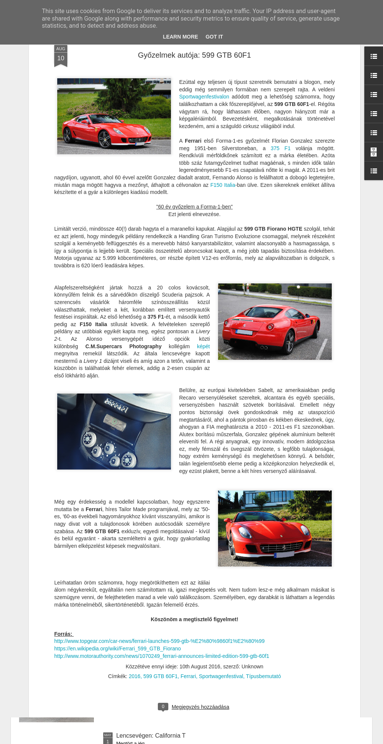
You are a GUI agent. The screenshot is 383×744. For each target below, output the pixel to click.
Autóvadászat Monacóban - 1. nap (162, 565)
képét (203, 262)
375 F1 (281, 64)
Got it (214, 37)
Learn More (180, 37)
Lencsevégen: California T (151, 735)
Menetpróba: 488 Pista (146, 650)
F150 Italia (222, 100)
